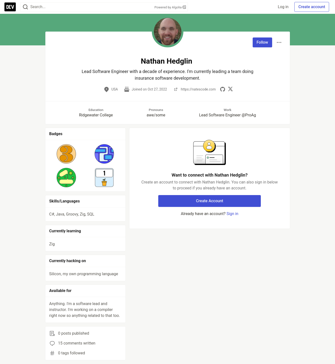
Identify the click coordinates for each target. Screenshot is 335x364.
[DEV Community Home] (10, 7)
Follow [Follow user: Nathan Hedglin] (262, 42)
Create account (311, 6)
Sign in (232, 213)
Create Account (209, 201)
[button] (66, 154)
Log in (283, 6)
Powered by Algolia (170, 7)
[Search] (25, 7)
